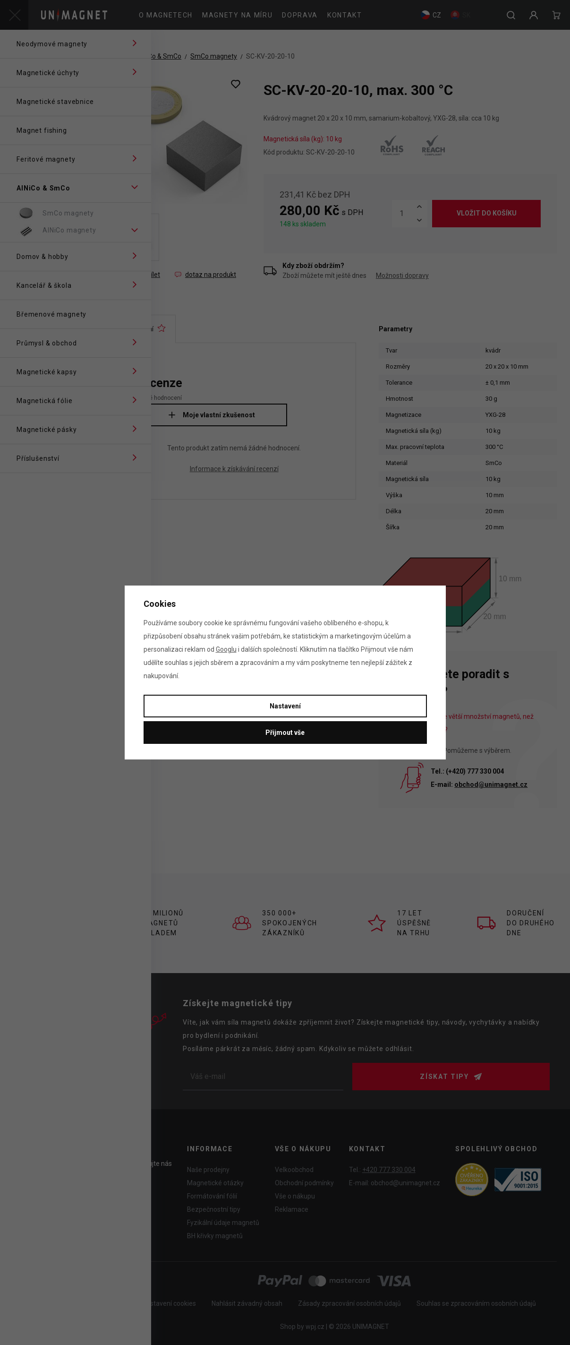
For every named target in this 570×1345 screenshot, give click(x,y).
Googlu (226, 649)
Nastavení (285, 706)
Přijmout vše (285, 732)
